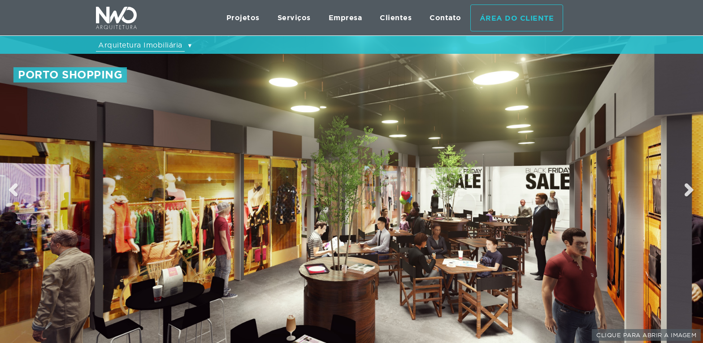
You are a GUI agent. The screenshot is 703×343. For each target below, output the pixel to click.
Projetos (243, 17)
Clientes (396, 17)
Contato (445, 17)
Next (690, 189)
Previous (13, 189)
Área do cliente (517, 18)
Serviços (294, 17)
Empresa (345, 17)
